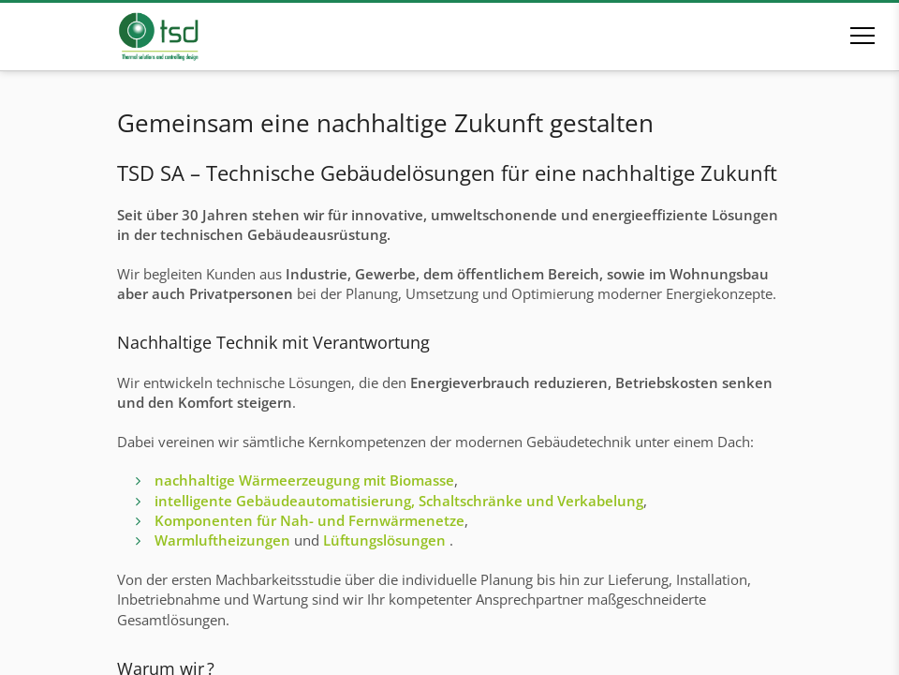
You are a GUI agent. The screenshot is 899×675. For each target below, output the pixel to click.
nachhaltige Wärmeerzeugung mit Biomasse (304, 480)
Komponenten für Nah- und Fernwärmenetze (309, 520)
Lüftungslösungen (384, 540)
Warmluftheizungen (222, 540)
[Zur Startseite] (185, 36)
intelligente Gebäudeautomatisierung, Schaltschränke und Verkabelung (399, 500)
